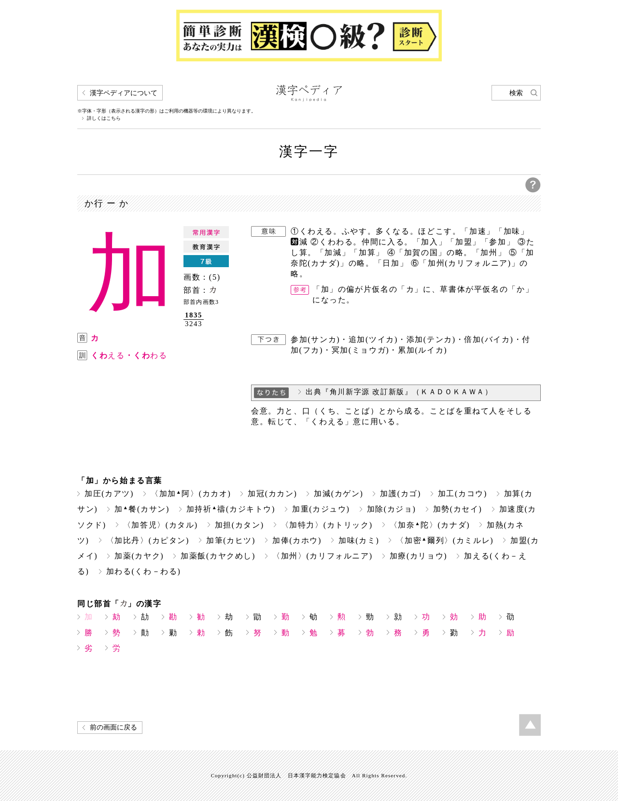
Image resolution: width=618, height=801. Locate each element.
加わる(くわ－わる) (143, 571)
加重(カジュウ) (321, 509)
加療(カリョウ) (419, 556)
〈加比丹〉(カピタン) (147, 540)
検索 (516, 93)
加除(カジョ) (391, 509)
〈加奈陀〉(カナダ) (430, 525)
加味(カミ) (358, 540)
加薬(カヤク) (139, 556)
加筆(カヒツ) (230, 540)
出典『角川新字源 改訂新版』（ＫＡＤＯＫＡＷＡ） (399, 392)
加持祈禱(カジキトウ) (230, 509)
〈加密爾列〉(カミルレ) (444, 540)
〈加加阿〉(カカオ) (191, 493)
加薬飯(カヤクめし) (218, 556)
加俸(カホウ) (297, 540)
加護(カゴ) (400, 493)
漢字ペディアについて (123, 93)
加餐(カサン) (141, 509)
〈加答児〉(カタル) (160, 525)
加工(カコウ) (462, 493)
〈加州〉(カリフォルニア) (322, 556)
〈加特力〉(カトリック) (327, 525)
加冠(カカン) (272, 493)
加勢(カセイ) (457, 509)
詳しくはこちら (104, 118)
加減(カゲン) (338, 493)
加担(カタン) (239, 525)
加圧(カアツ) (109, 493)
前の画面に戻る (113, 727)
